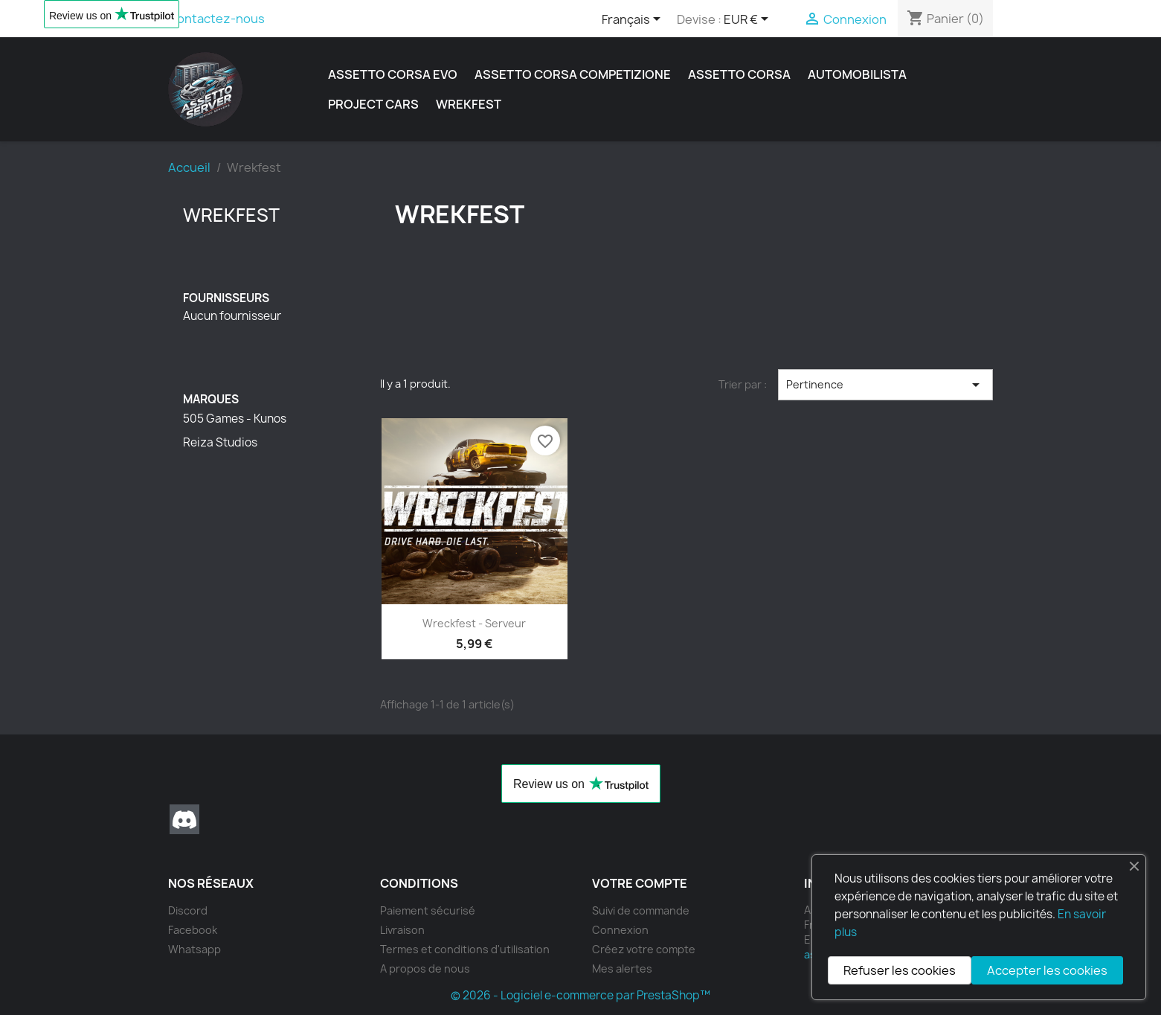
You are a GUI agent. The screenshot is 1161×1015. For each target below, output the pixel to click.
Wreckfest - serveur (474, 623)
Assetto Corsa (739, 74)
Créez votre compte (643, 949)
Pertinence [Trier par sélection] (885, 385)
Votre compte (639, 883)
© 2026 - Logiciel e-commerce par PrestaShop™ (580, 995)
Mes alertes (622, 968)
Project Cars (373, 104)
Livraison (402, 930)
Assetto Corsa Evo (392, 74)
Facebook (192, 930)
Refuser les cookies (899, 970)
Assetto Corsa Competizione (573, 74)
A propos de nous (425, 968)
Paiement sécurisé (427, 910)
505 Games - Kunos (234, 419)
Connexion (620, 930)
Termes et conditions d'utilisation (465, 949)
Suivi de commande (640, 910)
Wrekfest (468, 104)
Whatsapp (194, 949)
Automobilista (857, 74)
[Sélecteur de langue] (634, 20)
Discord (184, 819)
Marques (211, 399)
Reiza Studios (220, 442)
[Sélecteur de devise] (749, 20)
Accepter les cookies (1047, 970)
